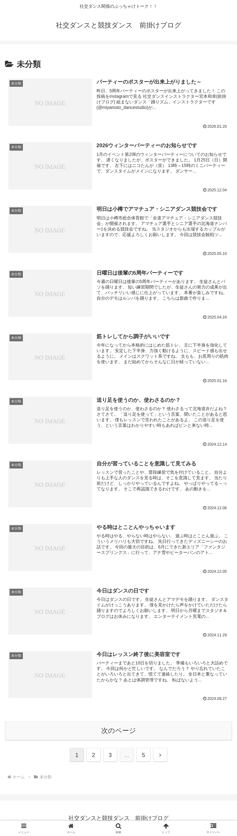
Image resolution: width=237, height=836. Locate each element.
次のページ (118, 730)
